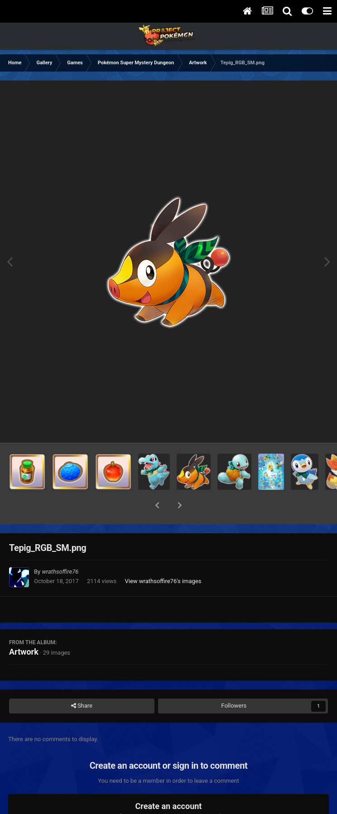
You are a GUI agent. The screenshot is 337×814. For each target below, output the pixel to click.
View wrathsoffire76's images (163, 557)
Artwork (24, 628)
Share (81, 682)
